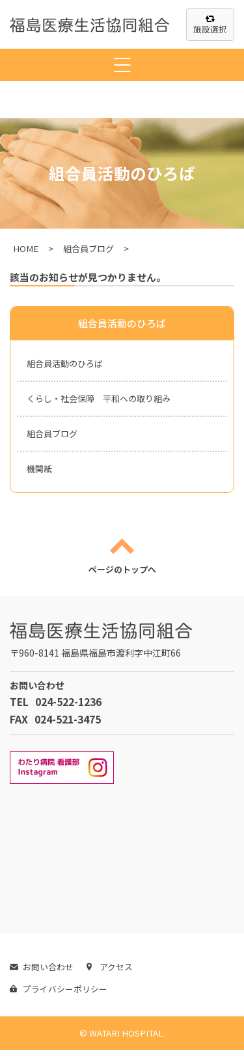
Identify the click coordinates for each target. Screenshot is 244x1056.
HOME (25, 248)
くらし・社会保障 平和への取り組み (104, 400)
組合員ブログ (88, 248)
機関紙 (40, 472)
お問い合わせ (42, 972)
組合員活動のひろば (68, 363)
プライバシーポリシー (58, 994)
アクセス (110, 972)
